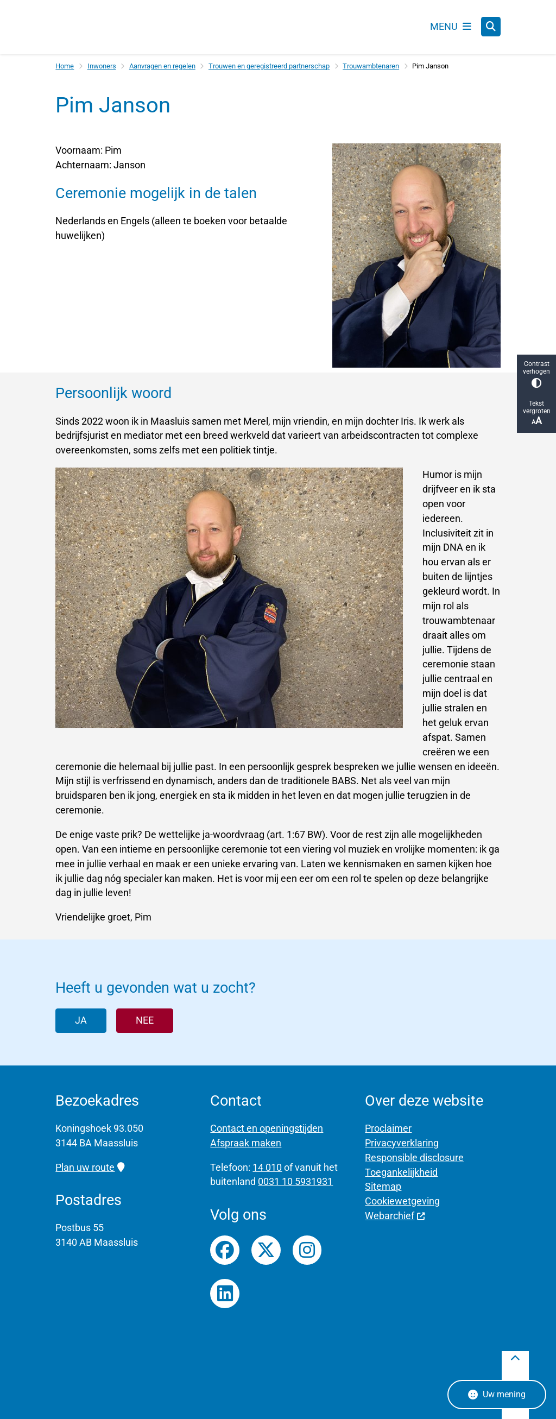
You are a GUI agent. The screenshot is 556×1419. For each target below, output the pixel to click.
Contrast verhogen (536, 374)
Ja (81, 1020)
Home (64, 66)
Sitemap (383, 1187)
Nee (145, 1020)
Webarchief (395, 1215)
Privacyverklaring (402, 1143)
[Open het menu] (450, 26)
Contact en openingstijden (266, 1128)
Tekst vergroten (536, 413)
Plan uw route (89, 1167)
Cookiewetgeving (402, 1201)
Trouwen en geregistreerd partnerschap (269, 66)
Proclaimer (388, 1128)
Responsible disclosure (414, 1157)
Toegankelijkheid (401, 1172)
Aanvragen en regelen (162, 66)
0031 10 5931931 (295, 1182)
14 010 (267, 1167)
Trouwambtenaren (371, 66)
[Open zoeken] (491, 27)
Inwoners (101, 66)
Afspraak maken (245, 1143)
